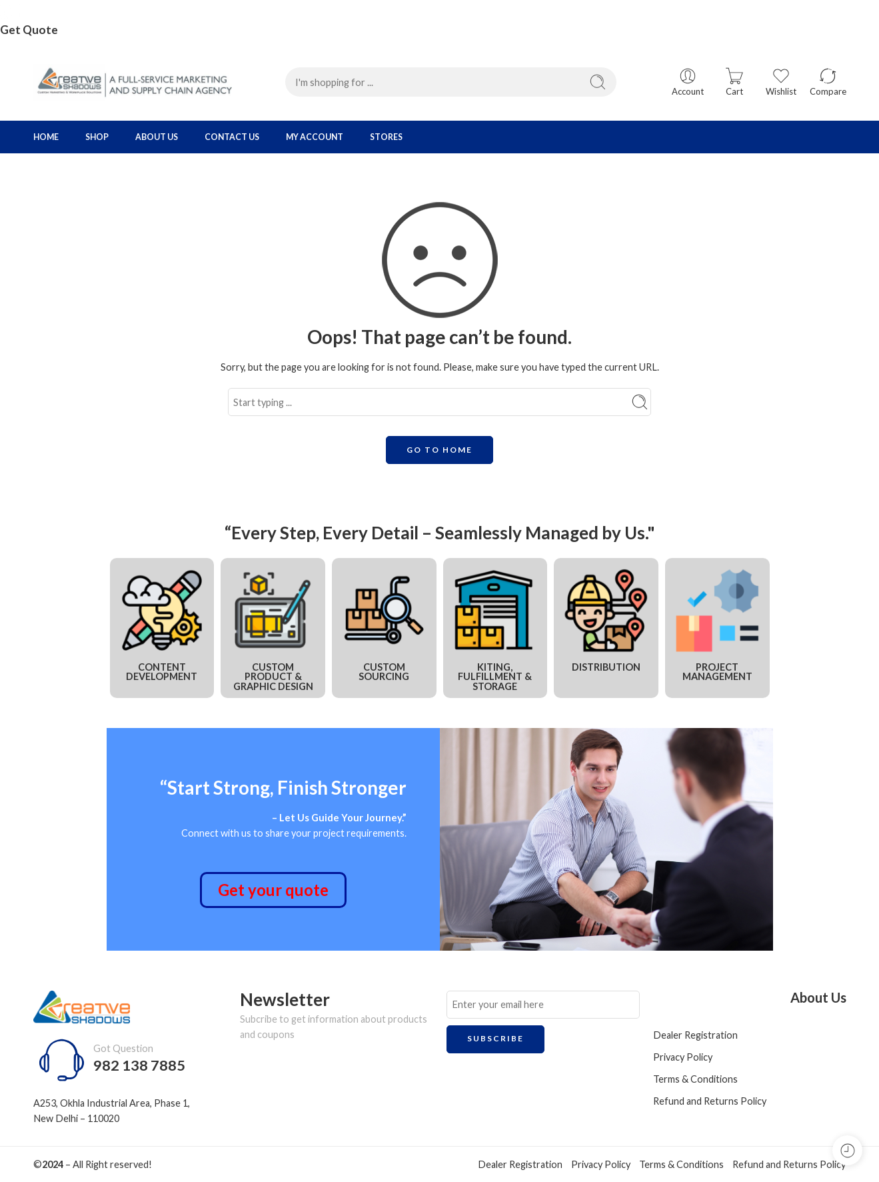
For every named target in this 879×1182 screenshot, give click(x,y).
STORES (386, 137)
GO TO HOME (439, 450)
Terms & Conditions (695, 1079)
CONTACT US (232, 137)
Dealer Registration (695, 1035)
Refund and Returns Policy (709, 1101)
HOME (46, 137)
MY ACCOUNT (314, 137)
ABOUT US (156, 137)
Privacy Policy (682, 1057)
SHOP (97, 137)
